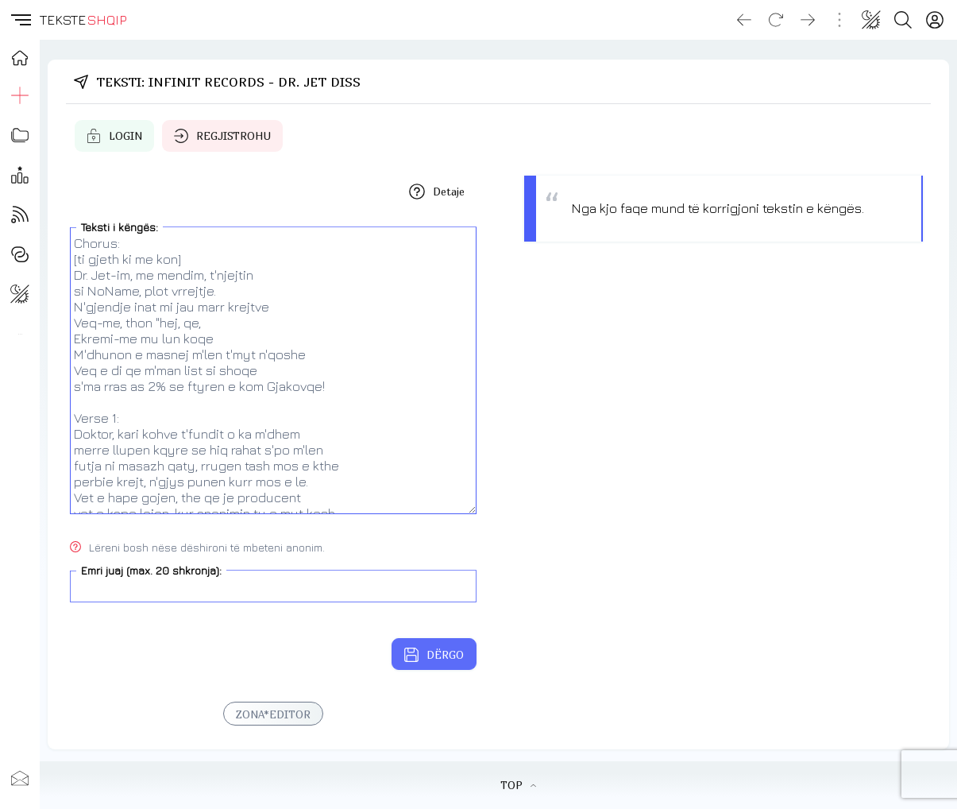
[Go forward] (808, 20)
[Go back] (744, 20)
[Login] (935, 20)
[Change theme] (871, 20)
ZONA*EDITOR (273, 714)
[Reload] (776, 20)
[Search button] (903, 20)
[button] (20, 20)
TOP (518, 785)
